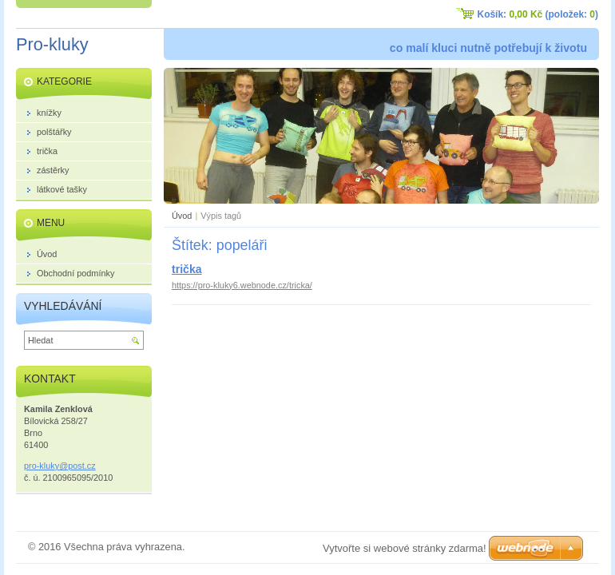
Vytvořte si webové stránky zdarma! (404, 548)
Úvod (182, 215)
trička (187, 269)
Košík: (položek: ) (538, 14)
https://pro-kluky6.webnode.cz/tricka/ (242, 285)
